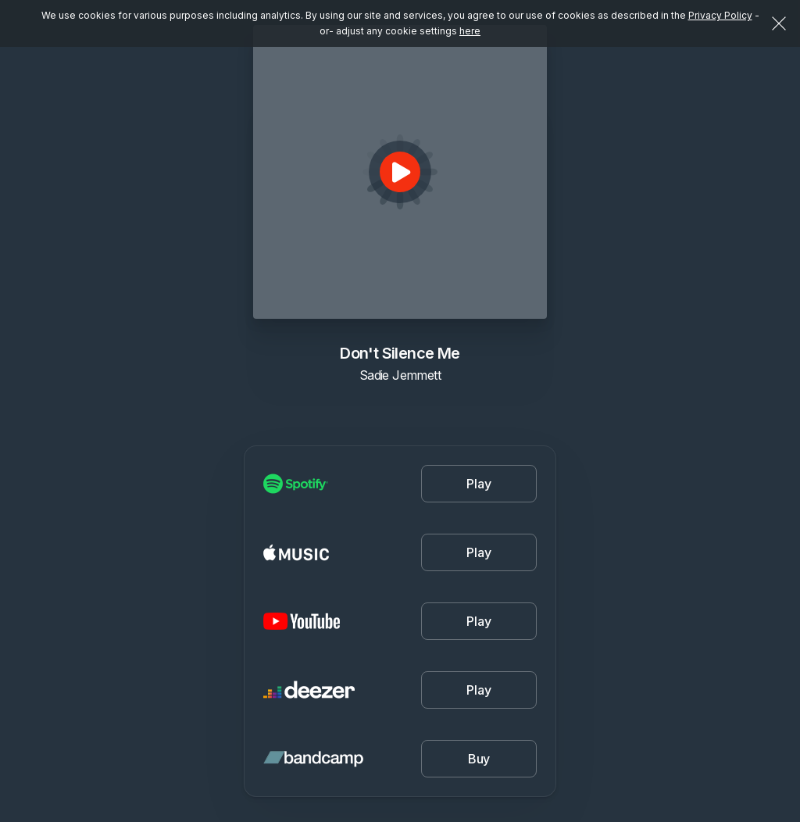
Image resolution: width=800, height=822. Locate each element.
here (469, 31)
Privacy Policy (720, 15)
